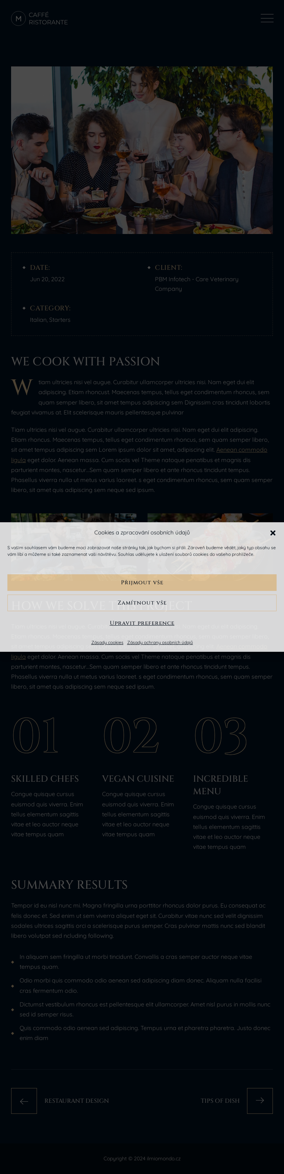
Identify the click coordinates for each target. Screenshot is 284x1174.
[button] (273, 532)
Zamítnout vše (142, 603)
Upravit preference (142, 623)
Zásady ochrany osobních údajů (160, 642)
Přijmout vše (142, 582)
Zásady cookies (107, 642)
